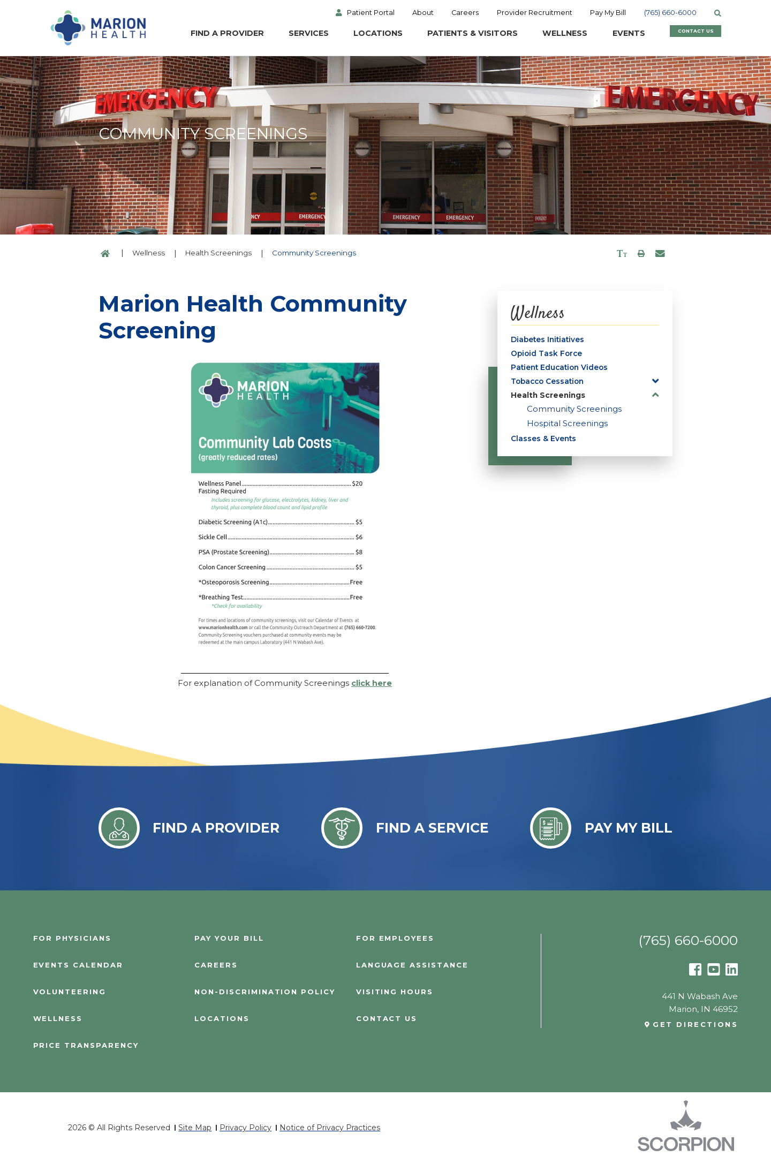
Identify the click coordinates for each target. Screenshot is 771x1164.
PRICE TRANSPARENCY (86, 1045)
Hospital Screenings (567, 429)
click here (371, 683)
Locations (352, 35)
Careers (476, 13)
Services (280, 35)
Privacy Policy (245, 1128)
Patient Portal (378, 13)
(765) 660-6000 (686, 13)
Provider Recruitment (547, 13)
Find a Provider (195, 35)
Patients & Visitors (450, 35)
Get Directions (695, 1024)
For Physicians (72, 938)
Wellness (546, 35)
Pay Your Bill (230, 938)
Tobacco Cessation (550, 385)
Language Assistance (413, 965)
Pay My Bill (622, 13)
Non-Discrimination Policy (265, 991)
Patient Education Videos (563, 370)
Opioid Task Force (548, 355)
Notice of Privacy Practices (329, 1128)
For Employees (396, 938)
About (432, 13)
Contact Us (697, 35)
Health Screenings (218, 252)
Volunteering (70, 991)
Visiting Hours (395, 991)
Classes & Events (545, 445)
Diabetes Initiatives (550, 340)
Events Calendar (78, 965)
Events (612, 35)
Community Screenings (574, 414)
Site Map (194, 1128)
